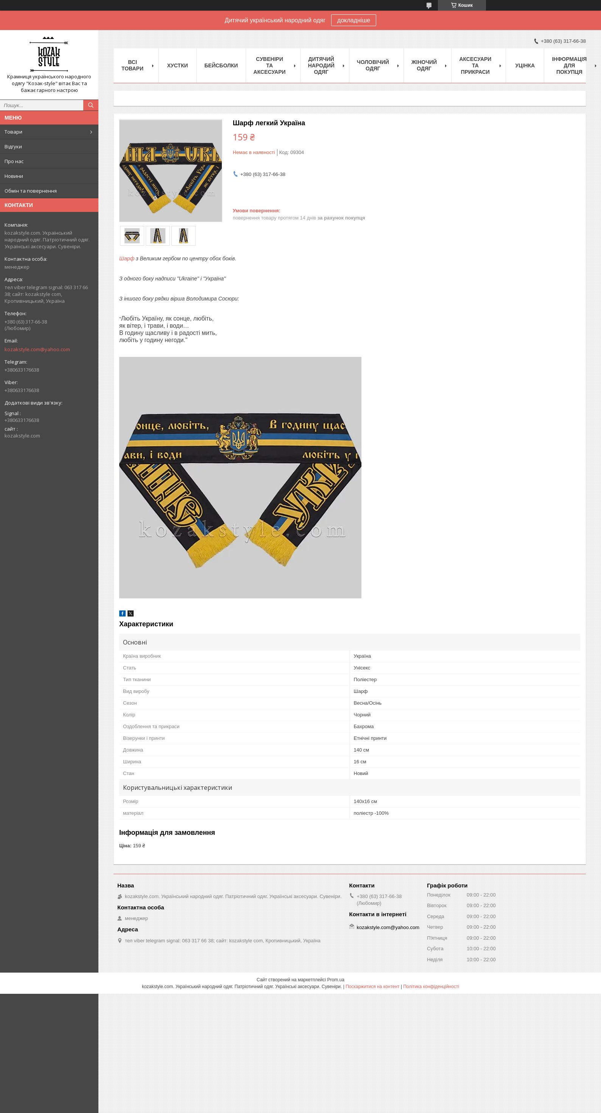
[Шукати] (90, 105)
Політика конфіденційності (431, 986)
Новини (14, 176)
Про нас (14, 161)
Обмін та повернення (31, 190)
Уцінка (525, 65)
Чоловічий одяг (373, 65)
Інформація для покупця (569, 65)
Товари (13, 131)
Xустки (177, 65)
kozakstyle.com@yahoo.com (37, 349)
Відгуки (13, 146)
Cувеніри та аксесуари (270, 65)
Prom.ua (335, 979)
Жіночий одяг (424, 65)
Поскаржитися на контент (372, 986)
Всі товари (132, 65)
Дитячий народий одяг (321, 65)
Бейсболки (221, 65)
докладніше (353, 20)
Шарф (126, 258)
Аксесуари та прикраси (475, 65)
